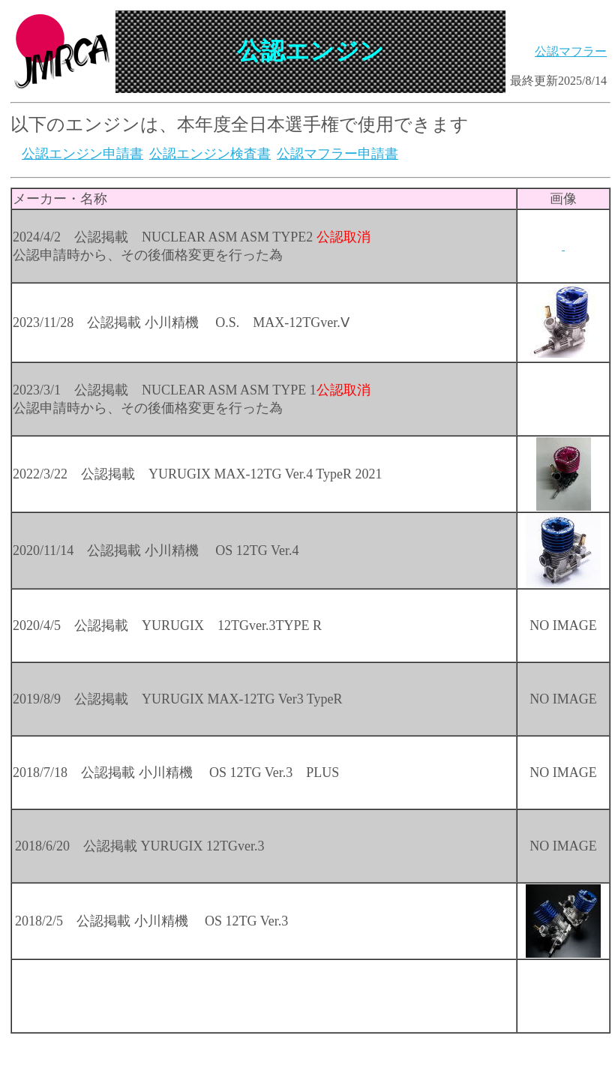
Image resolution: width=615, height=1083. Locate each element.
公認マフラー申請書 (337, 153)
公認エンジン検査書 (210, 153)
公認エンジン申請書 (82, 153)
